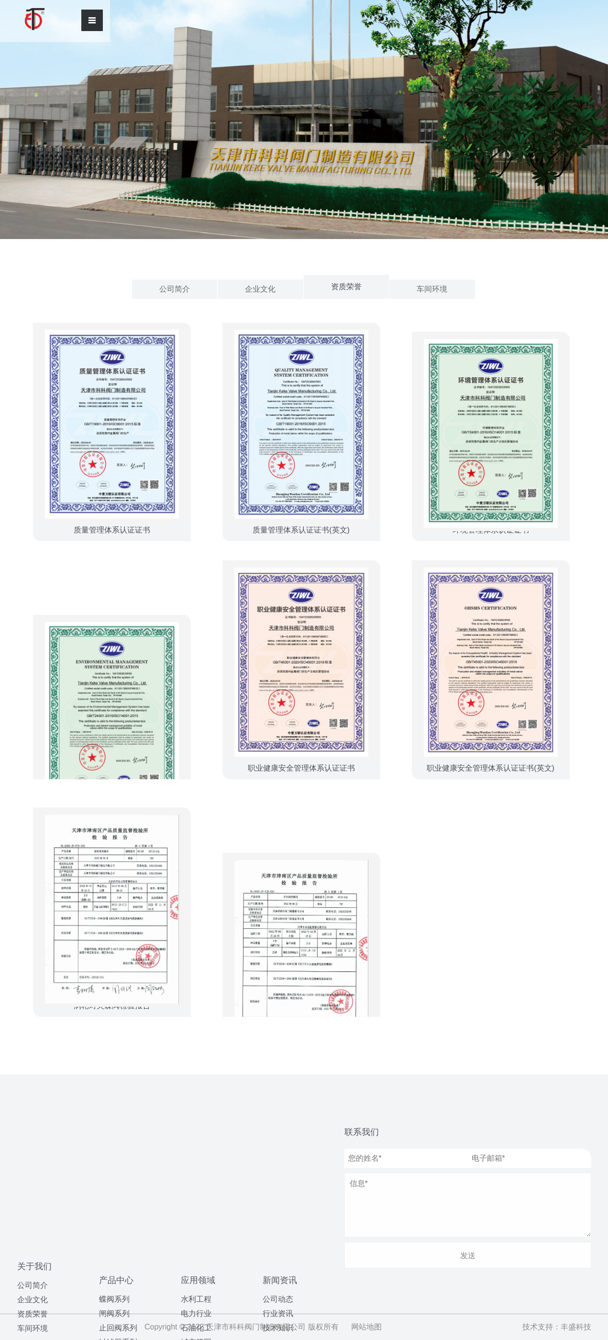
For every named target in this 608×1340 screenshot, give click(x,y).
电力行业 (196, 1173)
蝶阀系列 (114, 1151)
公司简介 (174, 289)
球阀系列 (114, 1223)
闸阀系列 (114, 1166)
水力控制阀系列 (126, 1209)
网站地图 (366, 1327)
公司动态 (278, 1178)
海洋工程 (196, 1216)
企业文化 (260, 289)
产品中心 (116, 1132)
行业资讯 (278, 1192)
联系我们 (361, 1132)
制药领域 (196, 1259)
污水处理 (196, 1230)
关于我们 (34, 1132)
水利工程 (196, 1159)
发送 (467, 1256)
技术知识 (278, 1206)
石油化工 (196, 1187)
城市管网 (196, 1202)
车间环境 (432, 289)
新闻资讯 (280, 1159)
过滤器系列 (118, 1194)
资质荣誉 (346, 287)
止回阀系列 (118, 1180)
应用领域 (198, 1139)
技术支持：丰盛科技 (556, 1327)
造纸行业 (196, 1245)
